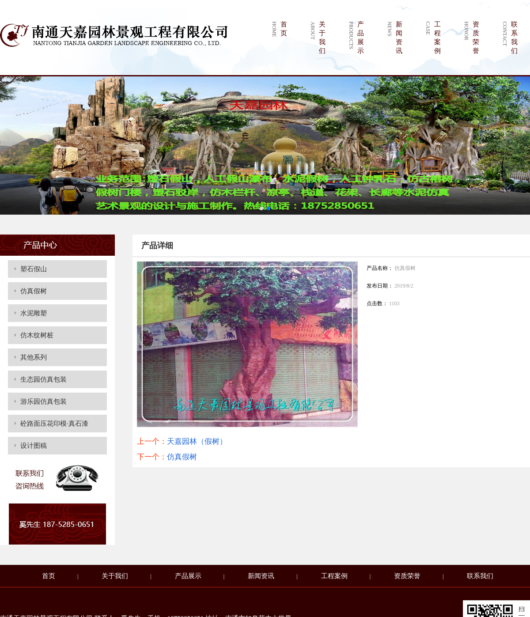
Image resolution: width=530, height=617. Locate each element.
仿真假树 (33, 291)
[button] (261, 208)
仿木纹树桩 (36, 335)
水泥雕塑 (33, 313)
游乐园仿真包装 (43, 401)
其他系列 (33, 357)
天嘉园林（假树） (197, 441)
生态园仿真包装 (43, 379)
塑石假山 (33, 269)
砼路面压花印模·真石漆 (54, 423)
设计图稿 (33, 445)
